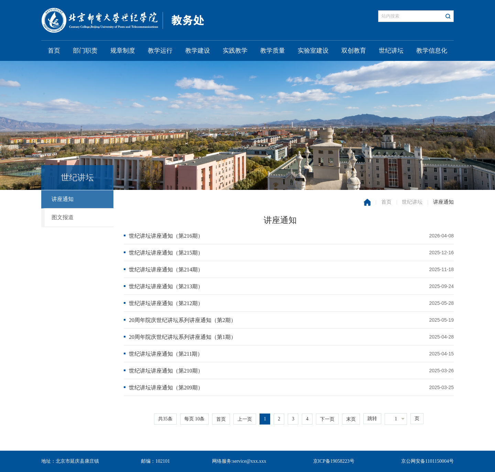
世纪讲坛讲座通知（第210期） (166, 371)
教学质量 (272, 50)
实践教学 (235, 50)
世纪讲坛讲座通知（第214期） (166, 269)
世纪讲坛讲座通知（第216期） (166, 236)
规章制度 (122, 50)
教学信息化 (431, 50)
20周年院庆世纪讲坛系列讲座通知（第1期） (182, 337)
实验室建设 (313, 50)
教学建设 (197, 50)
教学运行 (160, 50)
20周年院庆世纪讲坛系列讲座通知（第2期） (182, 320)
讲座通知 (63, 199)
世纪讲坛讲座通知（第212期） (166, 303)
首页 (54, 50)
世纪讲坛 (391, 50)
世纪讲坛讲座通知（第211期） (166, 354)
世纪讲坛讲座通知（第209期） (166, 387)
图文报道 (63, 217)
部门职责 (85, 50)
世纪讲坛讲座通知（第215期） (166, 253)
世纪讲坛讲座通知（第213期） (166, 286)
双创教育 (353, 50)
